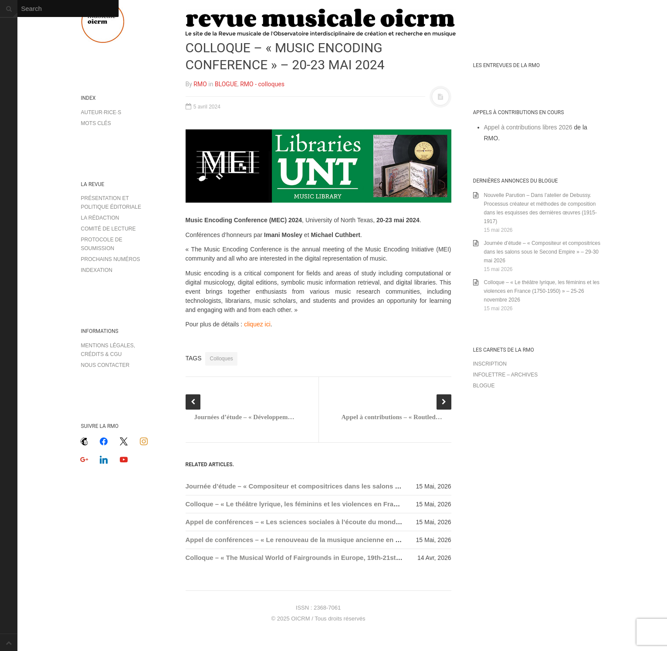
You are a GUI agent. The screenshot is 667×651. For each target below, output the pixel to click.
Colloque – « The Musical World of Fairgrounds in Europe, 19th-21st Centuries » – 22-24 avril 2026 (337, 557)
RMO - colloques (262, 84)
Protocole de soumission (101, 244)
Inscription (490, 364)
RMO (200, 84)
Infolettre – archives (505, 375)
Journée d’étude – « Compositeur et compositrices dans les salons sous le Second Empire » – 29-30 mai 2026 (356, 486)
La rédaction (100, 218)
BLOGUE (226, 84)
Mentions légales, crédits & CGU (108, 349)
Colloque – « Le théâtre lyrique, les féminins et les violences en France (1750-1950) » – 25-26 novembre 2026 (353, 504)
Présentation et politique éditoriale (111, 202)
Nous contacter (105, 365)
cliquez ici (257, 324)
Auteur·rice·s (101, 112)
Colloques (221, 359)
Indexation (96, 270)
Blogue (484, 386)
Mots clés (96, 123)
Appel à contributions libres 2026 (528, 127)
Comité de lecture (108, 229)
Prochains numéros (110, 259)
